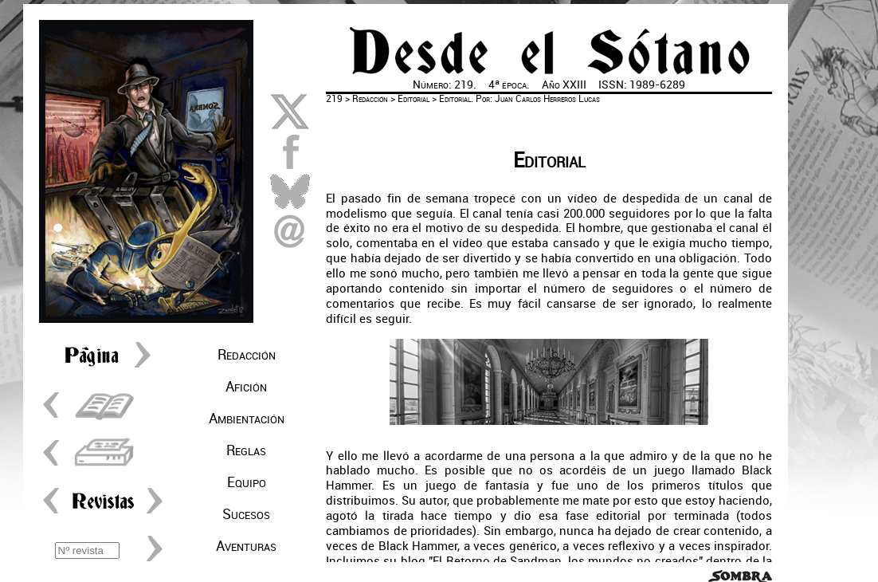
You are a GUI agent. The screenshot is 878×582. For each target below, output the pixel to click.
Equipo (246, 482)
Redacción (247, 355)
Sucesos (246, 514)
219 (334, 98)
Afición (246, 386)
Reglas (246, 450)
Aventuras (246, 546)
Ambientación (246, 418)
